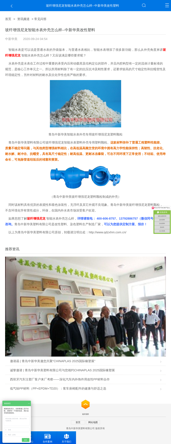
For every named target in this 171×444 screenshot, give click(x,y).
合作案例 (47, 437)
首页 (8, 19)
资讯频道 (23, 19)
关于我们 (66, 437)
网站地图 (93, 422)
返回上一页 (12, 6)
